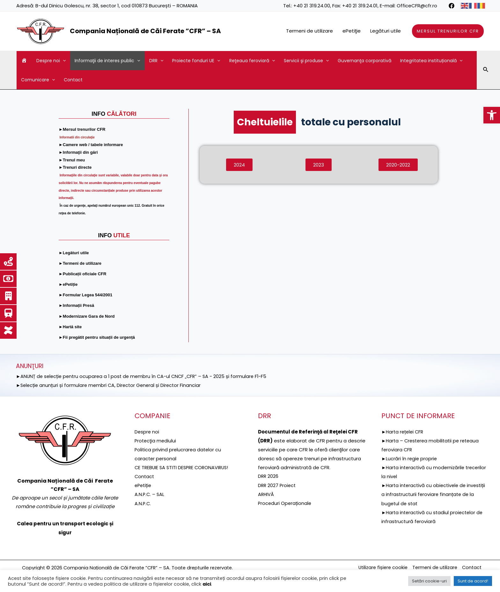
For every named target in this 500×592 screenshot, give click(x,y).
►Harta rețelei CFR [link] (403, 431)
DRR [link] (156, 60)
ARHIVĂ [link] (266, 494)
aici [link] (206, 584)
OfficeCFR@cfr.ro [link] (417, 5)
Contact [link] (73, 80)
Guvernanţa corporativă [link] (364, 60)
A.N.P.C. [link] (143, 502)
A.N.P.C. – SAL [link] (150, 494)
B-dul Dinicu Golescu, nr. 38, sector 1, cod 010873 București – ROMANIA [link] (116, 5)
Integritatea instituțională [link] (431, 60)
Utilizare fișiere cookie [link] (378, 567)
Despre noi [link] (51, 60)
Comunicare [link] (38, 79)
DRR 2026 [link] (268, 476)
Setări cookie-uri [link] (429, 581)
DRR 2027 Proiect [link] (277, 485)
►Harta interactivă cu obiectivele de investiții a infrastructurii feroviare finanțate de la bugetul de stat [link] (432, 494)
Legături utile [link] (385, 30)
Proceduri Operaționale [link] (285, 502)
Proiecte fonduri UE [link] (196, 60)
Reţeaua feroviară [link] (252, 60)
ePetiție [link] (144, 485)
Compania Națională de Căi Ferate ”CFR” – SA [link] (145, 30)
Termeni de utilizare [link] (309, 30)
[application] (63, 60)
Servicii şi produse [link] (306, 60)
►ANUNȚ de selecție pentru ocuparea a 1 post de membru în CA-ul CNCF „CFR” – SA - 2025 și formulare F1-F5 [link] (144, 376)
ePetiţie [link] (351, 30)
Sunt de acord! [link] (473, 581)
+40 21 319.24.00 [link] (311, 5)
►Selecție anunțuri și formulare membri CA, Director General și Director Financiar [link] (110, 384)
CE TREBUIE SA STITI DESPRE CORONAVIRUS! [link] (183, 467)
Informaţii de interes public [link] (107, 60)
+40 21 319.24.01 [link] (360, 5)
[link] (491, 115)
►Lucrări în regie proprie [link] (409, 458)
